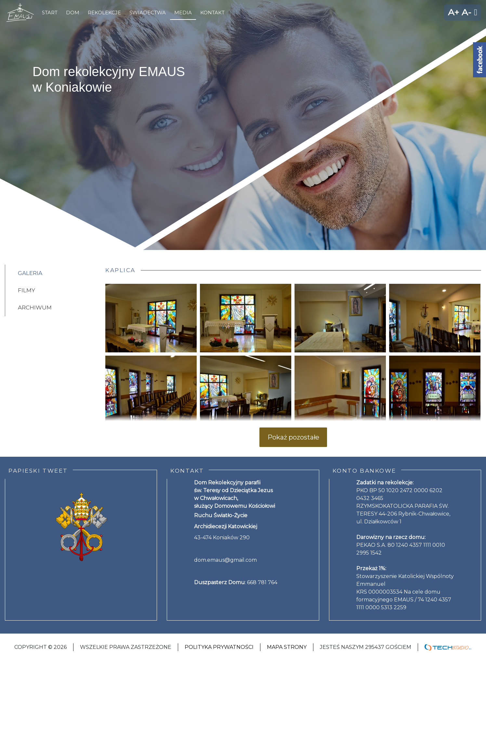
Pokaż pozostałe (293, 437)
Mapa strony (287, 647)
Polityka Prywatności (219, 647)
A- (466, 12)
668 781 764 (262, 582)
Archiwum (35, 307)
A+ (453, 12)
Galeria (30, 273)
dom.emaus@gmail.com (225, 560)
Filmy (26, 290)
